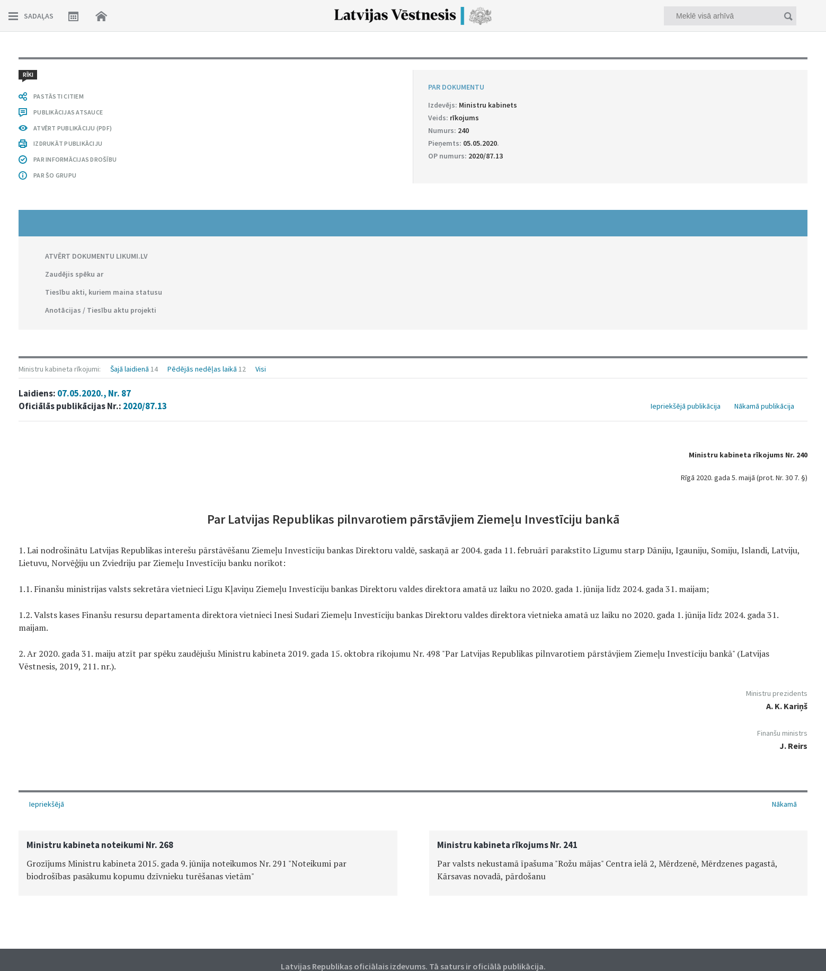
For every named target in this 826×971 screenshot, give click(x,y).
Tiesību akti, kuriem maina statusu (103, 292)
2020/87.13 (145, 406)
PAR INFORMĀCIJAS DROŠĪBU (75, 159)
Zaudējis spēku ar (74, 274)
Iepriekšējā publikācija (686, 406)
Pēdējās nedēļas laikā (202, 369)
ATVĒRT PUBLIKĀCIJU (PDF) (72, 128)
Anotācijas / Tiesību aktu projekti (100, 310)
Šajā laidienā (129, 369)
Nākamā (784, 804)
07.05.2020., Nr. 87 (94, 393)
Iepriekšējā (46, 804)
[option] (208, 863)
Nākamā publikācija (764, 406)
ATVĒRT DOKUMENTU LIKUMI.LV (96, 256)
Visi (260, 369)
